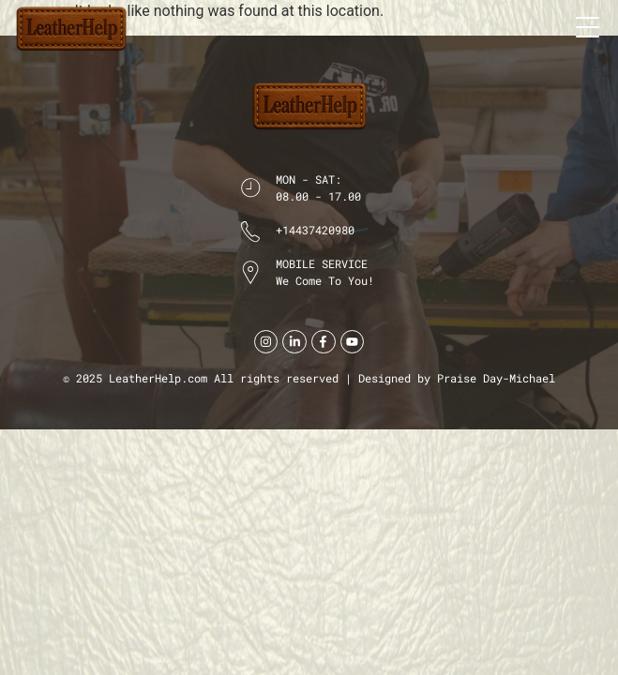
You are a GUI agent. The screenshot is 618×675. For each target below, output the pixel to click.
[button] (587, 25)
